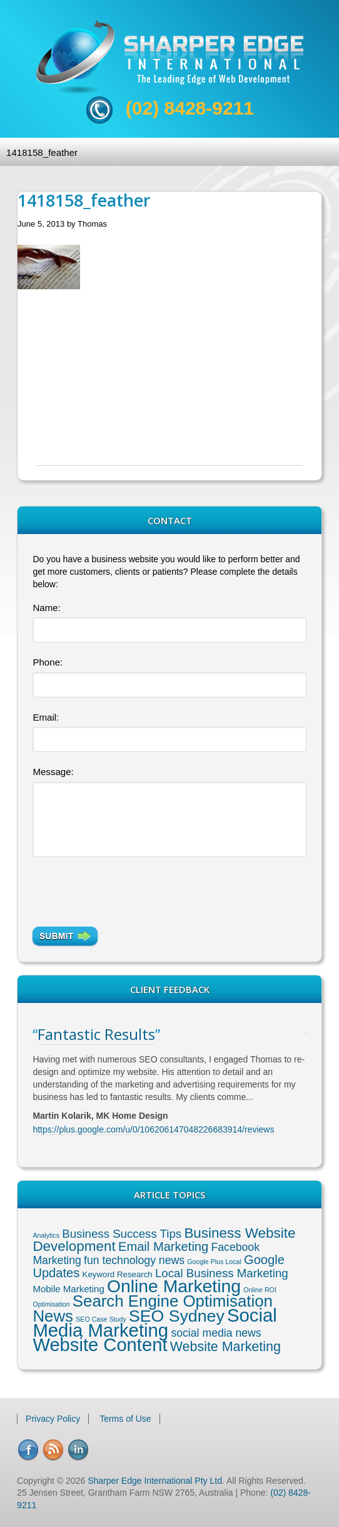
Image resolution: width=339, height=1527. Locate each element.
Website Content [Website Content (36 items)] (100, 1345)
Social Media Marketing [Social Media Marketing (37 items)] (154, 1322)
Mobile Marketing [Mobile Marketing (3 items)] (68, 1288)
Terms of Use (125, 1419)
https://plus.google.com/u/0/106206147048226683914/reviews (153, 1129)
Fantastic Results (96, 1034)
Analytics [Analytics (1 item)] (46, 1235)
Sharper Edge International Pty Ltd (155, 1481)
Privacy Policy (53, 1419)
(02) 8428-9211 (190, 108)
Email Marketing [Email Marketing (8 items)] (163, 1246)
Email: (46, 717)
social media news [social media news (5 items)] (216, 1333)
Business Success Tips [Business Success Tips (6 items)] (121, 1233)
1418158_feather (42, 152)
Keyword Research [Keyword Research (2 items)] (118, 1274)
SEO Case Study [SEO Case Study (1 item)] (101, 1319)
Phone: (48, 662)
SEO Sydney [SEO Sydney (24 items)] (177, 1316)
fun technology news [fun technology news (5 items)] (134, 1260)
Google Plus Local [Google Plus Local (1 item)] (214, 1261)
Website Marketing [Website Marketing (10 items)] (225, 1346)
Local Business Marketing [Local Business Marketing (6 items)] (221, 1273)
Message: (53, 771)
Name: (46, 607)
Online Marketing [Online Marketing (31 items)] (174, 1286)
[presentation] (128, 886)
